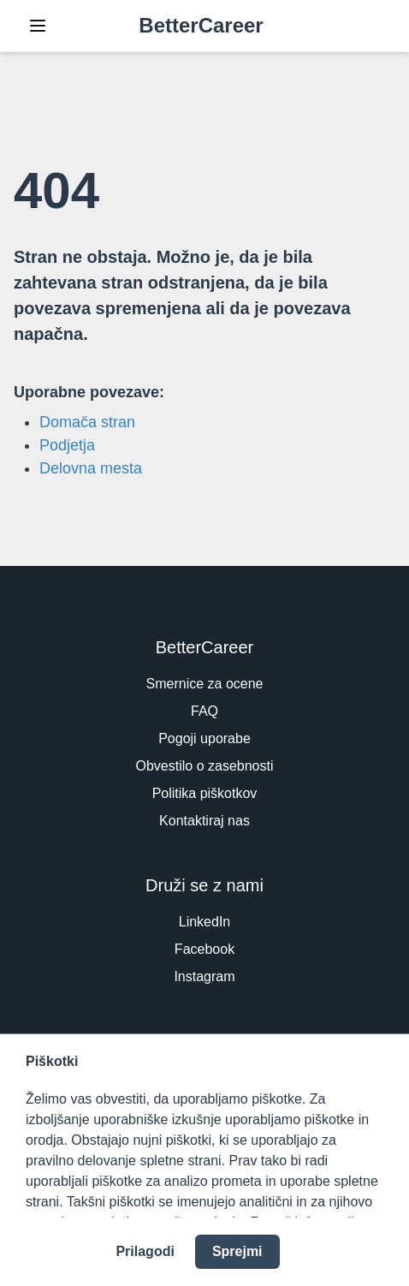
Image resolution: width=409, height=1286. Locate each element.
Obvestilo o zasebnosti (205, 766)
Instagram (204, 976)
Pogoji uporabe (204, 738)
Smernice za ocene (205, 683)
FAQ (204, 711)
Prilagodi (145, 1251)
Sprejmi (237, 1251)
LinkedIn (205, 921)
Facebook (204, 949)
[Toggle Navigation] (38, 26)
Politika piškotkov (205, 793)
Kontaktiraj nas (204, 820)
